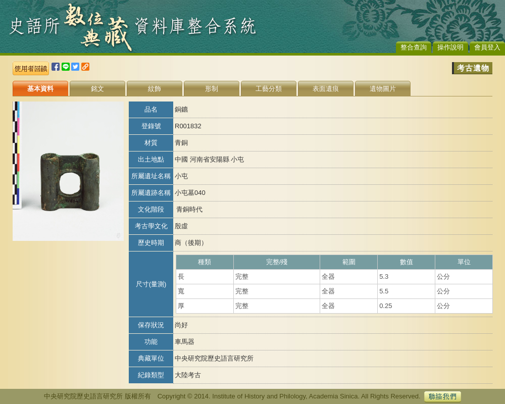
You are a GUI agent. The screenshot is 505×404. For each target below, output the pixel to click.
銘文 (97, 88)
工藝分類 (269, 88)
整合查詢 (413, 47)
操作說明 (450, 47)
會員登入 (487, 47)
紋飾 (154, 88)
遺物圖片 (383, 88)
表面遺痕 (326, 88)
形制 (211, 88)
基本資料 (40, 88)
